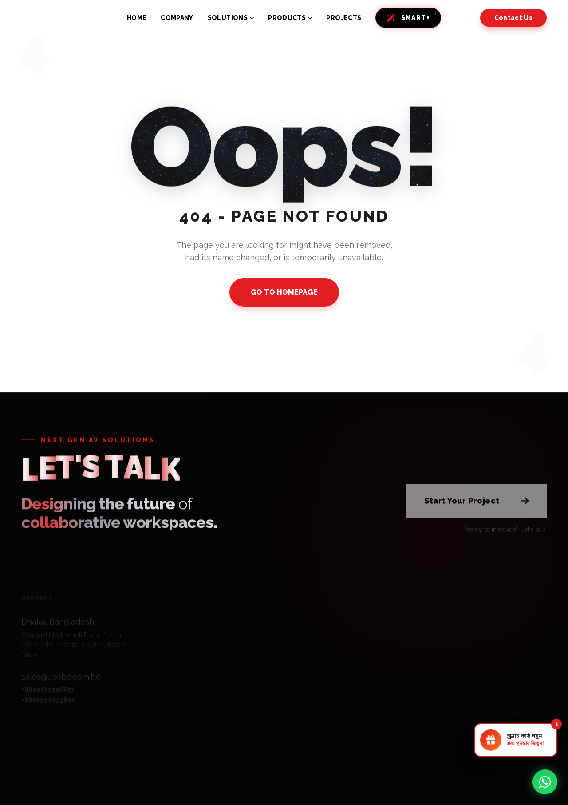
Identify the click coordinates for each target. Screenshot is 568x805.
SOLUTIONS (231, 17)
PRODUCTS (290, 17)
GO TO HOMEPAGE (284, 292)
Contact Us (513, 17)
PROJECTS (343, 17)
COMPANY (177, 17)
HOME (136, 17)
